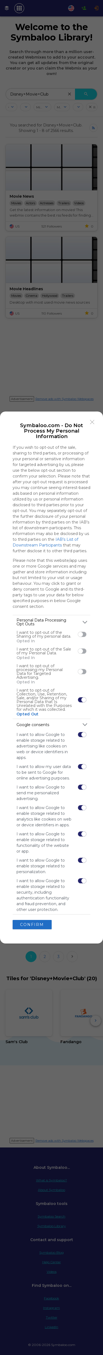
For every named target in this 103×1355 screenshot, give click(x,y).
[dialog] (51, 677)
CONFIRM (32, 924)
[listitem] (51, 622)
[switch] (82, 634)
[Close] (92, 422)
